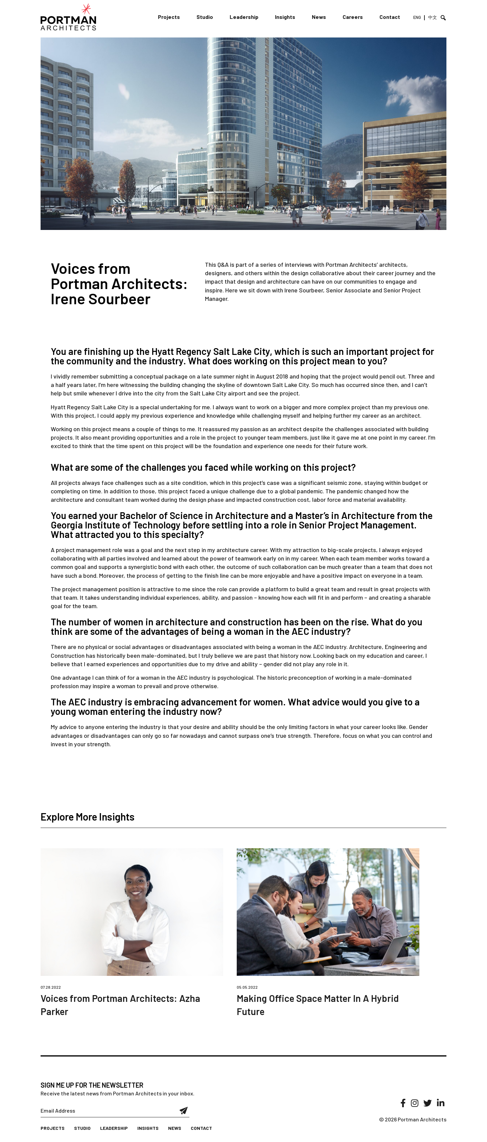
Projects (169, 17)
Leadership (244, 17)
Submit (184, 1111)
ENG (417, 17)
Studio (204, 17)
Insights (285, 17)
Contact (389, 17)
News (319, 17)
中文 (432, 17)
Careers (353, 17)
